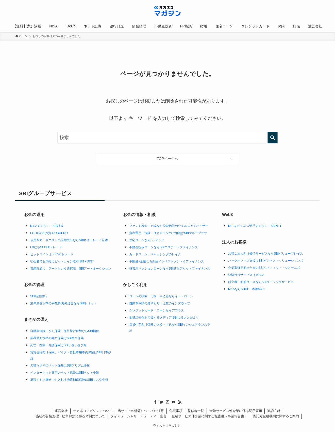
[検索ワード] (167, 137)
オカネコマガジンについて (93, 411)
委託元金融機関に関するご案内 (276, 416)
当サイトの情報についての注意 (141, 411)
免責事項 (175, 411)
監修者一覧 (196, 411)
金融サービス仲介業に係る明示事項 (235, 411)
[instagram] (167, 402)
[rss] (179, 402)
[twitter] (161, 402)
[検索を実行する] (272, 137)
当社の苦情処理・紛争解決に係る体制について (70, 416)
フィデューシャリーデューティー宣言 (138, 416)
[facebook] (155, 402)
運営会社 (61, 411)
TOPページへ (167, 159)
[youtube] (173, 402)
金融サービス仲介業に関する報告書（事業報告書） (209, 416)
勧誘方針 (273, 411)
